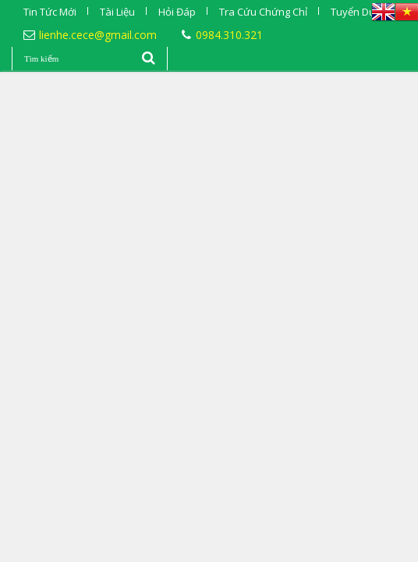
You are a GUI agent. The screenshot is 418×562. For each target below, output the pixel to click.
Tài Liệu (117, 12)
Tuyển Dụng (359, 12)
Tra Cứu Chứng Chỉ (263, 12)
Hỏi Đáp (177, 12)
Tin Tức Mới (49, 12)
